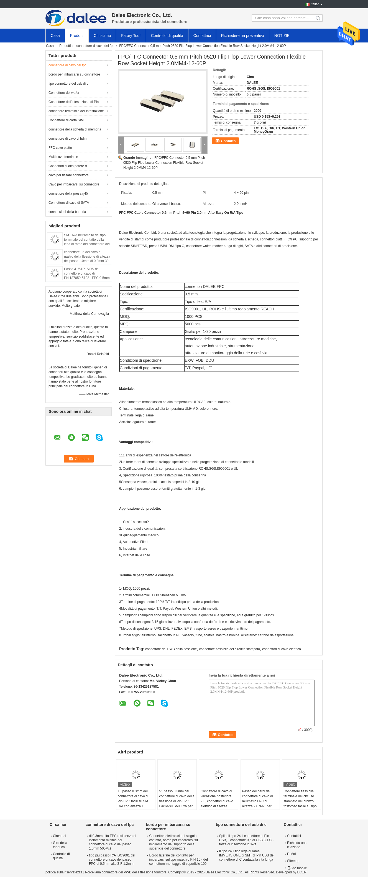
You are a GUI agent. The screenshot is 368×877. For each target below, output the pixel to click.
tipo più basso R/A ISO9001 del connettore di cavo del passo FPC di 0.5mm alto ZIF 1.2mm (112, 859)
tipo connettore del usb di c (68, 84)
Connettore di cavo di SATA (68, 203)
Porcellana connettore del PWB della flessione (119, 872)
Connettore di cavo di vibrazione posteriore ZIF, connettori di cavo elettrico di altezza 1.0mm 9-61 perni (217, 801)
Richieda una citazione (296, 845)
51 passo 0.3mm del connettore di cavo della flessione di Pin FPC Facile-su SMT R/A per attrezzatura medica (176, 801)
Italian (315, 4)
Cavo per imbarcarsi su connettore (73, 184)
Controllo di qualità (167, 35)
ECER (301, 872)
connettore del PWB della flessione (171, 649)
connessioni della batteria (67, 212)
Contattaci (202, 35)
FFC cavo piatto (60, 148)
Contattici (294, 836)
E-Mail (292, 854)
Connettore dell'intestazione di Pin (73, 102)
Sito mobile (297, 868)
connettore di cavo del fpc (95, 46)
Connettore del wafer (63, 93)
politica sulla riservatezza (63, 872)
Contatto (228, 141)
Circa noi (59, 836)
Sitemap (293, 861)
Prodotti (76, 35)
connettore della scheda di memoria (74, 129)
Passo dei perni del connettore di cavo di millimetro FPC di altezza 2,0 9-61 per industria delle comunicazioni (257, 803)
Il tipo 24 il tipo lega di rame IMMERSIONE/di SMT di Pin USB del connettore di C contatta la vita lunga (246, 855)
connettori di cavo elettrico (281, 649)
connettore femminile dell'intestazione (76, 111)
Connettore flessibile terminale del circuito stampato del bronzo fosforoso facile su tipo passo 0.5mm (299, 801)
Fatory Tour (131, 35)
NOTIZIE (282, 35)
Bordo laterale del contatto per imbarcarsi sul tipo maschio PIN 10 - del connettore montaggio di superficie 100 (178, 859)
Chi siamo (102, 35)
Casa (55, 35)
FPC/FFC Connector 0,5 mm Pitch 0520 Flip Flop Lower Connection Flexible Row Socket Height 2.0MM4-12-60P (164, 163)
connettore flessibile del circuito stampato (229, 649)
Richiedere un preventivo (242, 35)
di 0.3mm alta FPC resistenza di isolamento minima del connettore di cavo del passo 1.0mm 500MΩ (112, 842)
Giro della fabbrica (60, 845)
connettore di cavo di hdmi (67, 138)
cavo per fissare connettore (68, 175)
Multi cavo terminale (63, 157)
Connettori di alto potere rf (67, 166)
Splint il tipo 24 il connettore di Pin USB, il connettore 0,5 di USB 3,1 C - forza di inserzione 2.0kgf (246, 840)
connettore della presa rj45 (68, 193)
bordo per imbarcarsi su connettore (74, 74)
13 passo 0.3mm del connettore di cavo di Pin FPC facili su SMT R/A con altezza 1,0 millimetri (134, 801)
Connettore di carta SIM (66, 120)
